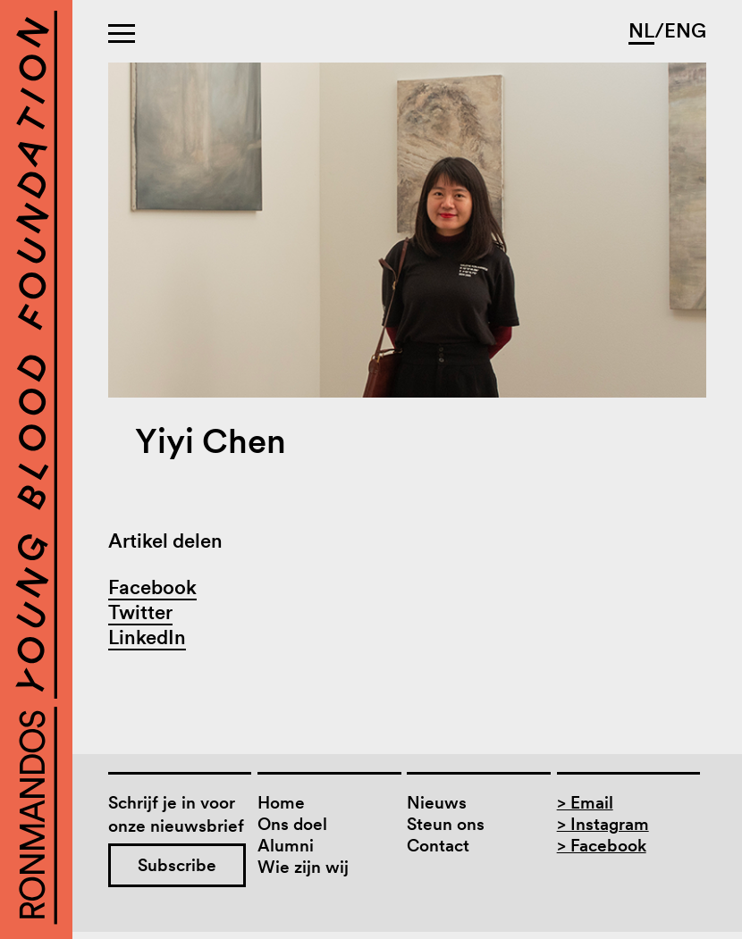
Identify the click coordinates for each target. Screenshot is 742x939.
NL (641, 30)
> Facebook (601, 845)
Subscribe (177, 865)
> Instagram (603, 824)
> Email (585, 802)
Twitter (140, 612)
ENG (685, 30)
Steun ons (446, 824)
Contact (438, 845)
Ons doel (292, 824)
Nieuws (437, 802)
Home (281, 802)
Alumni (285, 845)
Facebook (152, 587)
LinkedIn (147, 637)
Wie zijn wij (303, 867)
